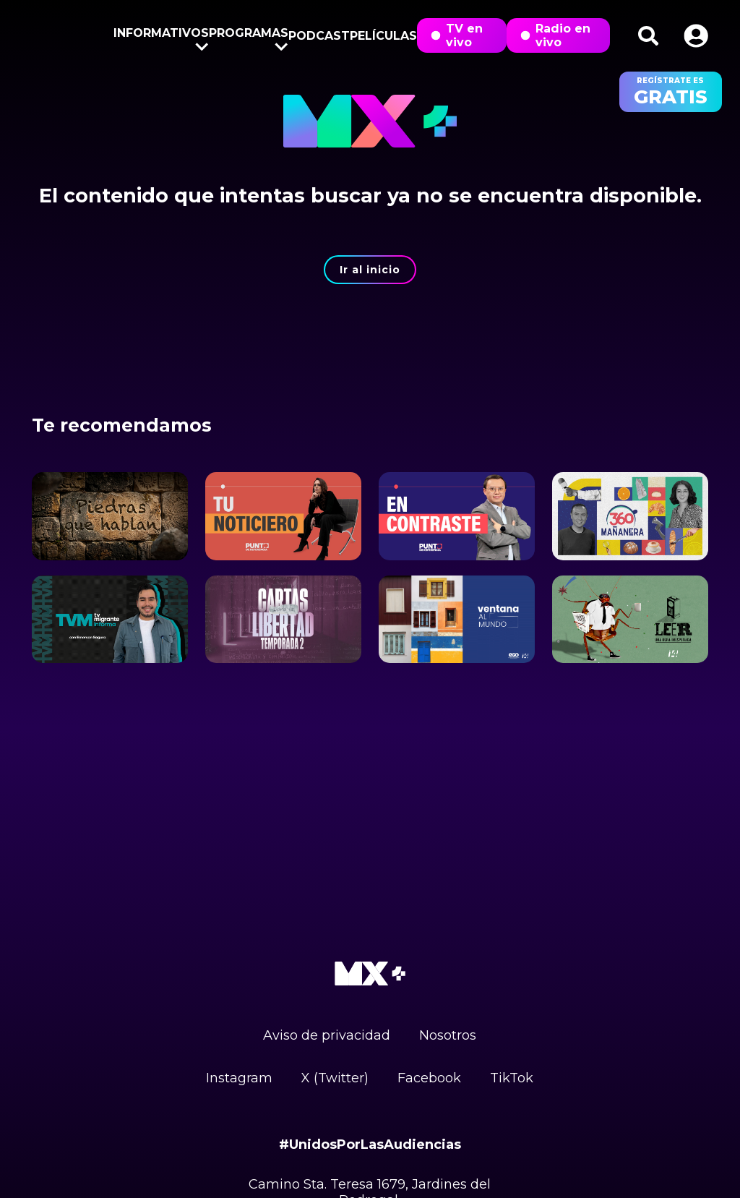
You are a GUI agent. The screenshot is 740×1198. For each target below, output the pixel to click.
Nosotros (447, 1035)
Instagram (239, 1078)
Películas (383, 36)
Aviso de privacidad (326, 1035)
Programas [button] (248, 36)
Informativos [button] (161, 36)
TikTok (511, 1078)
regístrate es (670, 92)
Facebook (429, 1078)
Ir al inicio (370, 269)
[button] (696, 36)
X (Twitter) (335, 1078)
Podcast (319, 36)
